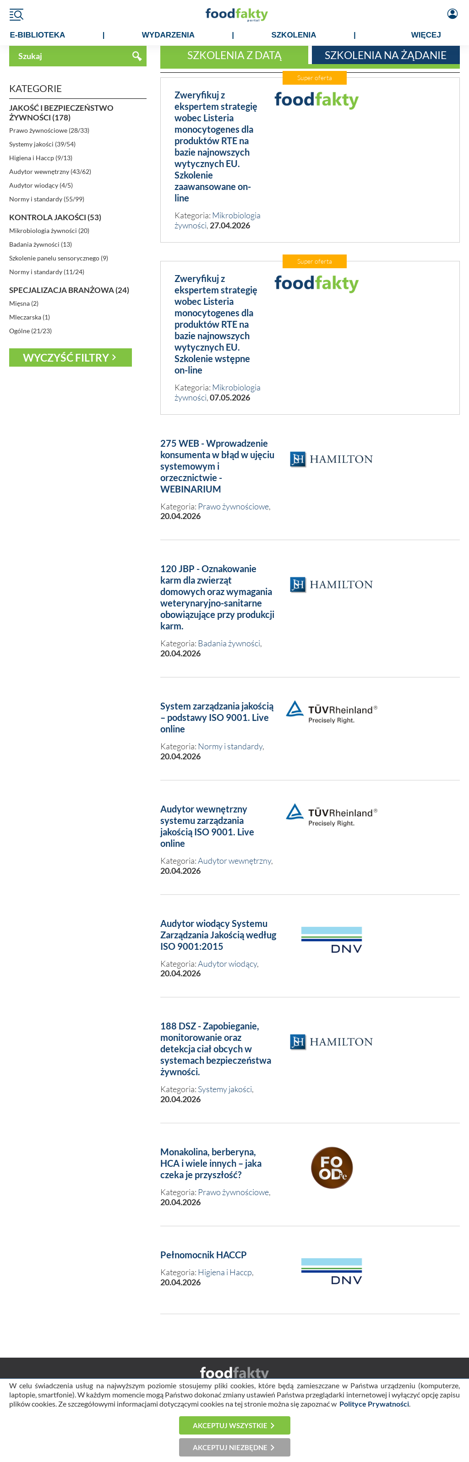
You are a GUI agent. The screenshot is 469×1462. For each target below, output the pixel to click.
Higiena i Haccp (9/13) (40, 158)
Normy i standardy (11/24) (46, 272)
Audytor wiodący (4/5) (41, 185)
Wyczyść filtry (66, 357)
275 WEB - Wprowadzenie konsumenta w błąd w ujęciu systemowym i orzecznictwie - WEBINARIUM (217, 466)
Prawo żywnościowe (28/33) (49, 130)
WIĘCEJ (426, 35)
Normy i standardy (230, 746)
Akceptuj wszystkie (230, 1425)
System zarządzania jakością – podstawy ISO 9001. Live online (216, 717)
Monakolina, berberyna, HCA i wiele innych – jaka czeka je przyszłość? (211, 1163)
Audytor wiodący (227, 963)
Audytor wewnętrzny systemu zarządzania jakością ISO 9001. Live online (207, 826)
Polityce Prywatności (374, 1403)
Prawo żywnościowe (233, 506)
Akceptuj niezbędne (230, 1447)
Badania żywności (229, 643)
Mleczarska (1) (29, 317)
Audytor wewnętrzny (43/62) (50, 171)
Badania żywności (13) (40, 244)
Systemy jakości (225, 1089)
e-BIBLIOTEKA (37, 35)
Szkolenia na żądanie (386, 55)
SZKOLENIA (293, 35)
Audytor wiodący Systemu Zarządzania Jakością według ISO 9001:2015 (218, 935)
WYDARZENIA (168, 35)
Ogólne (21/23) (30, 331)
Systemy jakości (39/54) (42, 144)
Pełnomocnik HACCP (203, 1254)
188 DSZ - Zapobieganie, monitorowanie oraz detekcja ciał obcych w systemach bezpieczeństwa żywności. (215, 1048)
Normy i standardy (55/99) (46, 199)
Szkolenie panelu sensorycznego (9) (58, 258)
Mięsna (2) (23, 303)
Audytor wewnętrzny (234, 861)
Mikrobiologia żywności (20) (49, 230)
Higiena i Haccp (225, 1272)
